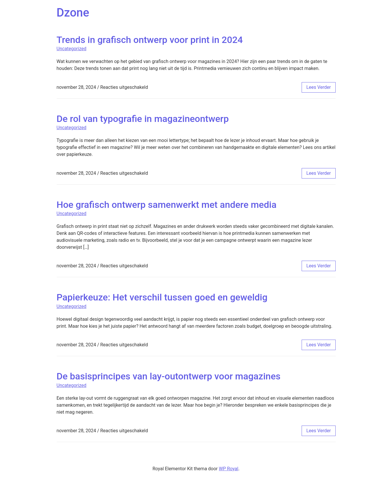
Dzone (73, 12)
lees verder (318, 87)
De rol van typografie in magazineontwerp (143, 118)
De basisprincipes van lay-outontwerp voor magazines (169, 376)
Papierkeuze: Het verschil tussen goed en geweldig (162, 297)
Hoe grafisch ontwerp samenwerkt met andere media (167, 204)
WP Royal (228, 468)
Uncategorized (72, 48)
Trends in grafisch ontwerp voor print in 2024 (150, 39)
